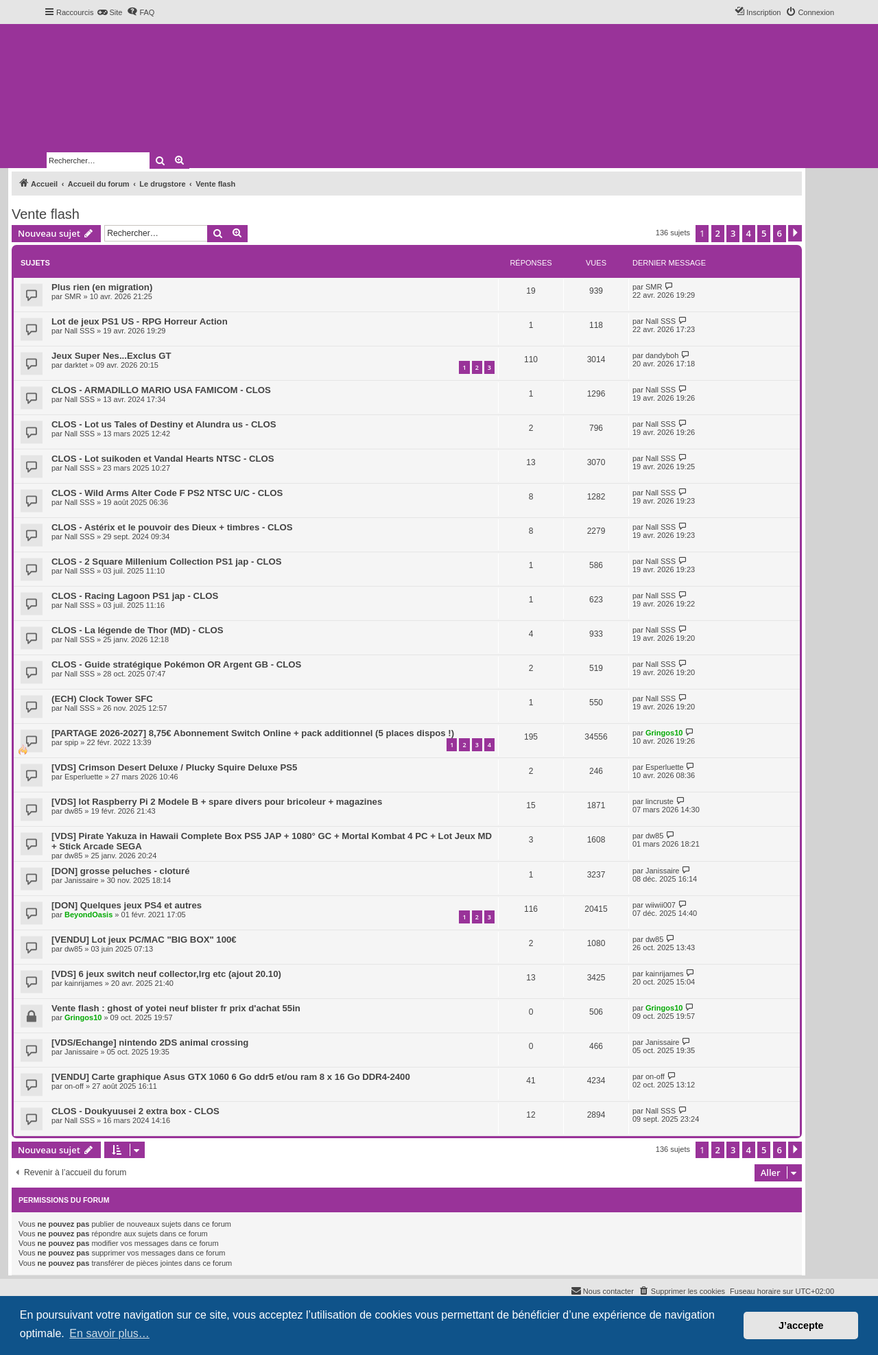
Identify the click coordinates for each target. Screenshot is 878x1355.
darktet (76, 365)
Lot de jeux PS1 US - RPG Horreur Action (139, 321)
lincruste (659, 801)
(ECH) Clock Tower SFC (102, 699)
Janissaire (81, 880)
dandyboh (661, 355)
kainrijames (83, 983)
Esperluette (83, 777)
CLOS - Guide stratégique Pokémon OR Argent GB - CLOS (176, 664)
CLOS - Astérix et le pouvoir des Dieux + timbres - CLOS (172, 527)
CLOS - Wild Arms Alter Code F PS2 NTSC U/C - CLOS (167, 493)
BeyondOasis (88, 914)
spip (71, 742)
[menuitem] (109, 12)
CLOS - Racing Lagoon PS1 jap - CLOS (134, 596)
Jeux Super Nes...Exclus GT (111, 356)
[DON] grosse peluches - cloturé (120, 871)
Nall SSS (79, 331)
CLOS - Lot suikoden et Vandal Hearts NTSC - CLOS (162, 458)
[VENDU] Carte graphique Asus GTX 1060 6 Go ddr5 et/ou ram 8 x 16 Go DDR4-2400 (230, 1077)
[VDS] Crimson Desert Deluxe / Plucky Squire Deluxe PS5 (174, 767)
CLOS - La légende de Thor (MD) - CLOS (137, 630)
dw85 (73, 811)
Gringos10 (664, 733)
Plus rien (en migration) (101, 287)
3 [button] (733, 233)
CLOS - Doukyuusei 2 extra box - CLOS (135, 1111)
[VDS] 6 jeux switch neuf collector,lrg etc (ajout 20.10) (166, 974)
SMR (72, 296)
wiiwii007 (660, 905)
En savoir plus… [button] (109, 1333)
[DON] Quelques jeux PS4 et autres (126, 905)
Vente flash (46, 214)
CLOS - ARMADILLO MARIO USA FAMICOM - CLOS (161, 390)
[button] (795, 233)
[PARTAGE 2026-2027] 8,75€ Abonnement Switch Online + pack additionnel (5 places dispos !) (252, 733)
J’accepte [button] (801, 1325)
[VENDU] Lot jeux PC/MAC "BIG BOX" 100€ (144, 939)
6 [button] (779, 233)
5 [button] (763, 233)
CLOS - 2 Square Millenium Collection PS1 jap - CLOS (166, 561)
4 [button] (748, 233)
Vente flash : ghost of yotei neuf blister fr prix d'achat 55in (175, 1008)
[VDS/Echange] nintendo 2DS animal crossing (149, 1042)
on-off (74, 1086)
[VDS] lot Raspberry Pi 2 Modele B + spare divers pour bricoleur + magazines (216, 802)
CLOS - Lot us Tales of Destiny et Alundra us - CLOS (163, 424)
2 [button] (717, 233)
